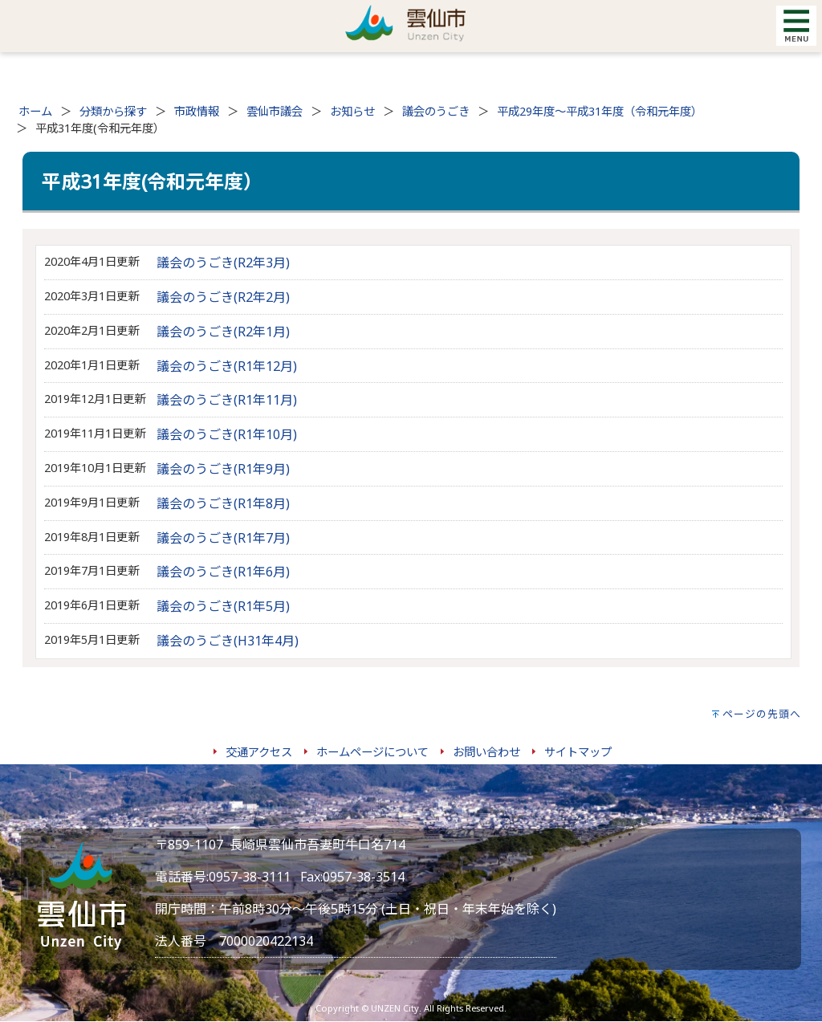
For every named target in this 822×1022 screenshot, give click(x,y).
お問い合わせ (486, 751)
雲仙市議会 (274, 111)
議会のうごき (436, 111)
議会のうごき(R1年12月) (227, 366)
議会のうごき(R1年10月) (227, 434)
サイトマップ (578, 751)
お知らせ (352, 111)
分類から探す (113, 111)
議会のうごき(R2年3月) (223, 262)
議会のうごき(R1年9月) (223, 469)
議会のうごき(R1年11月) (227, 400)
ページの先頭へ (761, 713)
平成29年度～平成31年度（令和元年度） (599, 111)
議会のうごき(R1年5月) (223, 606)
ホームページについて (372, 751)
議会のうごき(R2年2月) (223, 297)
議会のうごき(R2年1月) (223, 331)
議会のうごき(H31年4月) (228, 640)
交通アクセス (259, 751)
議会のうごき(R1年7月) (223, 538)
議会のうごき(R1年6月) (223, 571)
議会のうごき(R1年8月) (223, 503)
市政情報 (196, 111)
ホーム (35, 111)
